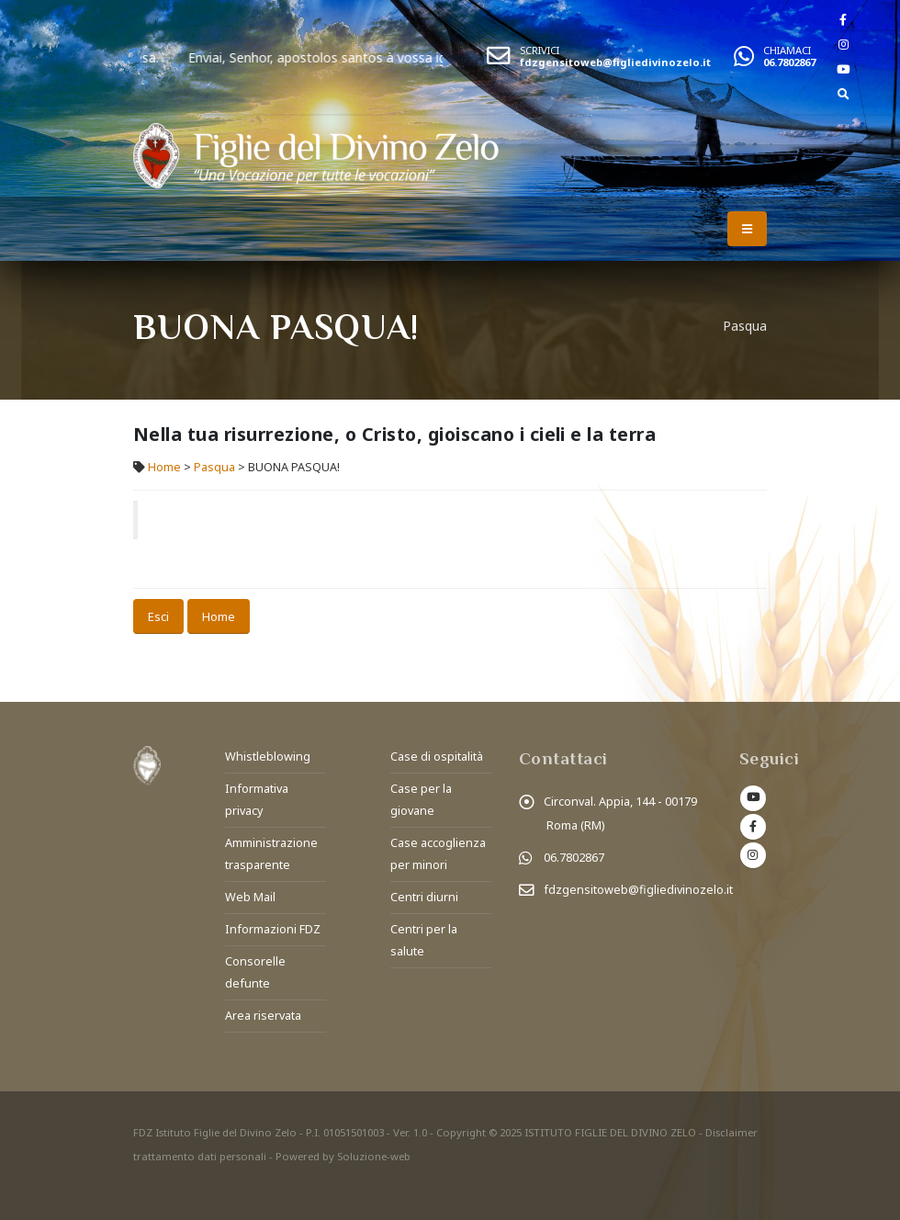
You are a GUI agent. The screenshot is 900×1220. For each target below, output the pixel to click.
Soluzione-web (374, 1156)
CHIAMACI (787, 50)
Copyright (461, 1132)
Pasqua (214, 467)
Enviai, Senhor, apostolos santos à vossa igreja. (364, 57)
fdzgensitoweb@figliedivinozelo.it (615, 62)
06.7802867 (789, 62)
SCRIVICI (539, 50)
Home (164, 467)
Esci (158, 616)
